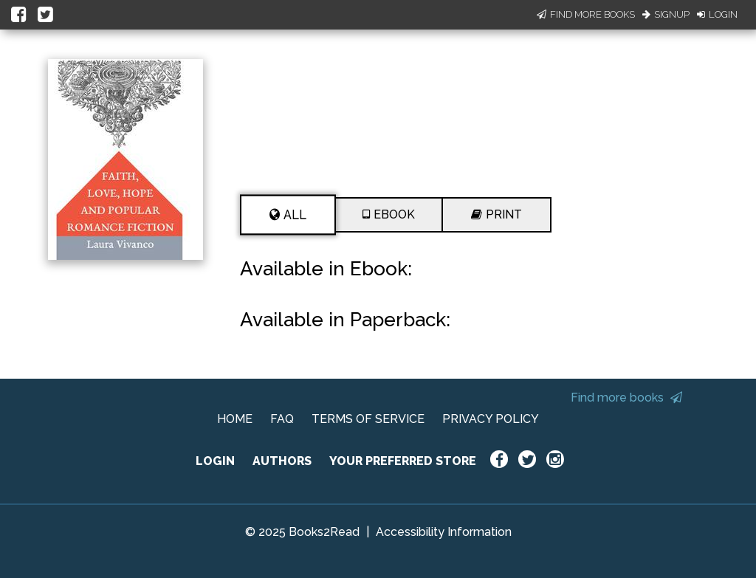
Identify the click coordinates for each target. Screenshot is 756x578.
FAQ (282, 419)
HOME (234, 419)
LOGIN (215, 461)
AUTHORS (282, 461)
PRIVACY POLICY (490, 419)
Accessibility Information (444, 532)
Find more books (626, 398)
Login (717, 14)
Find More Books (586, 14)
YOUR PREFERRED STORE (402, 461)
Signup (666, 14)
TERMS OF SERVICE (368, 419)
